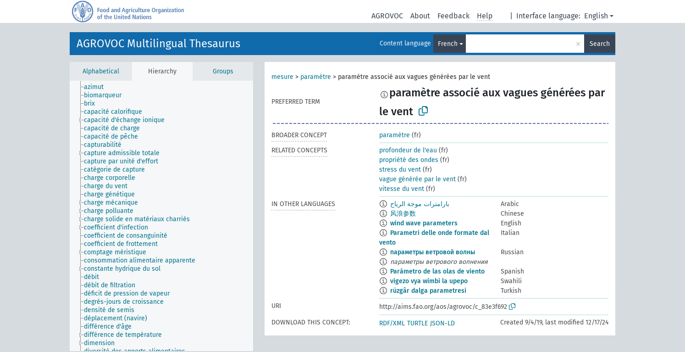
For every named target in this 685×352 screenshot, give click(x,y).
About (420, 15)
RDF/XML (392, 323)
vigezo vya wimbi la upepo (429, 281)
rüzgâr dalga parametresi (428, 291)
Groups (223, 71)
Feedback (453, 15)
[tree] (161, 216)
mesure (282, 77)
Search (600, 44)
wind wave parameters (424, 223)
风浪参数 (403, 214)
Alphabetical (101, 71)
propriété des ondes (408, 160)
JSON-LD (442, 323)
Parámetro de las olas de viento (437, 271)
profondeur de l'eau (408, 150)
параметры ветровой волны (432, 252)
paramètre (315, 77)
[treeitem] (97, 87)
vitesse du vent (401, 189)
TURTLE (417, 323)
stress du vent (400, 169)
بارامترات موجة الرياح (419, 204)
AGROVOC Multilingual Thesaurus (158, 43)
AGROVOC (387, 15)
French (448, 44)
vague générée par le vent (417, 179)
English (596, 15)
